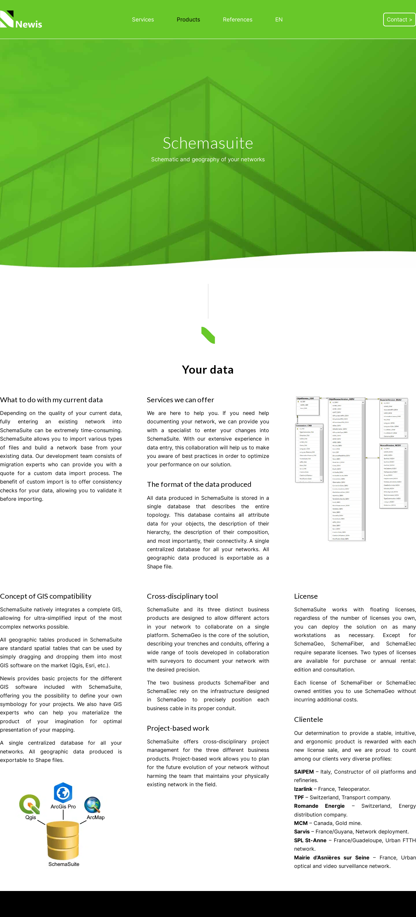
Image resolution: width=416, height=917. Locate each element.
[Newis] (21, 19)
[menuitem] (143, 19)
